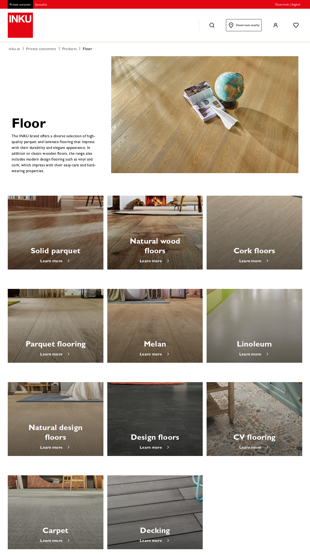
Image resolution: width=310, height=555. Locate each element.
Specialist (41, 5)
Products (69, 49)
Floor (87, 49)
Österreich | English (287, 5)
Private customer (20, 5)
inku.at (14, 49)
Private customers (41, 49)
